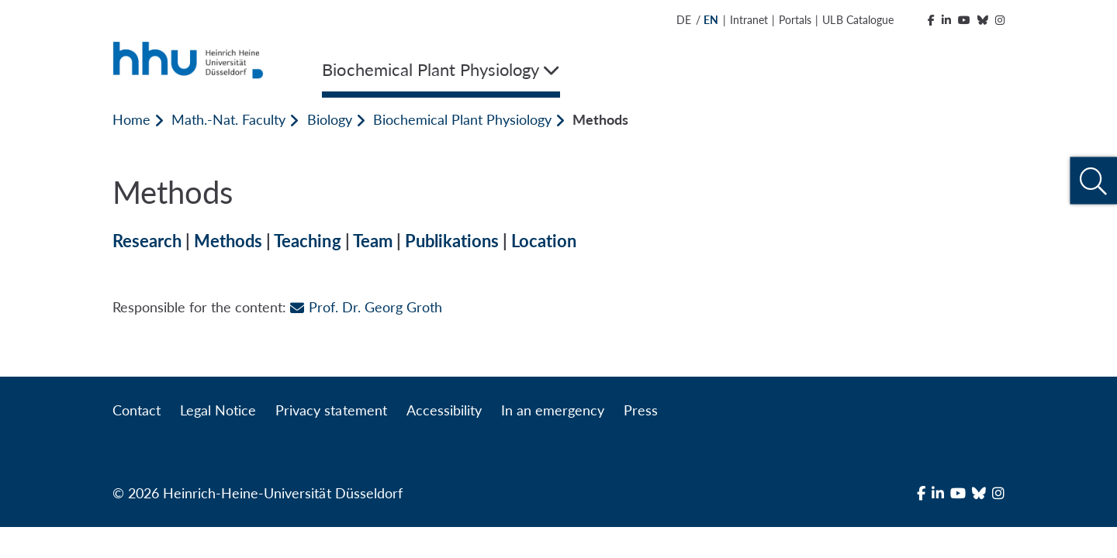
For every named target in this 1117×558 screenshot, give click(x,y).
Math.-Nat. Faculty (228, 119)
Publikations (452, 240)
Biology (329, 119)
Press (641, 409)
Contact (136, 409)
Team (373, 240)
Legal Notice (218, 409)
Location (543, 240)
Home (131, 119)
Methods (228, 240)
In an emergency (552, 409)
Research (147, 240)
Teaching (307, 240)
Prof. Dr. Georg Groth (365, 306)
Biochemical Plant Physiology (462, 119)
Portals (795, 19)
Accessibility (444, 409)
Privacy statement (330, 409)
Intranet (749, 19)
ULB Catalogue (857, 19)
